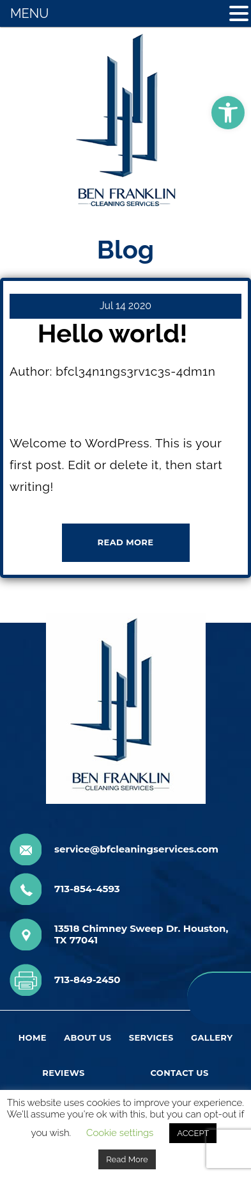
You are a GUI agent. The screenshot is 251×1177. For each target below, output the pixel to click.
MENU (29, 13)
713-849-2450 (87, 980)
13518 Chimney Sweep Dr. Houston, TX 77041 (141, 934)
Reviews (63, 1073)
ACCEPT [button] (193, 1133)
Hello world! (113, 333)
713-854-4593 (87, 889)
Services (151, 1037)
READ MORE (126, 542)
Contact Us (179, 1073)
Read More (127, 1159)
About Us (87, 1037)
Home (33, 1037)
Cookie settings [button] (119, 1133)
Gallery (211, 1037)
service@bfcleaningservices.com (136, 849)
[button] (228, 112)
